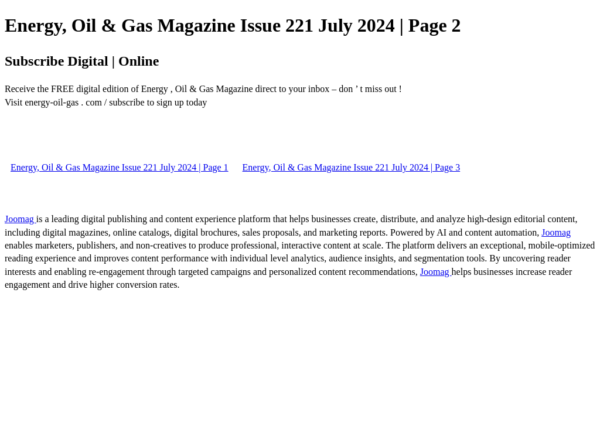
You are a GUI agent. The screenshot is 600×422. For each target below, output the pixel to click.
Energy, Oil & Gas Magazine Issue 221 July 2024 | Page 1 (120, 167)
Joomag (20, 219)
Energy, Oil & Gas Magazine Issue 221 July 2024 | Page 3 (352, 167)
